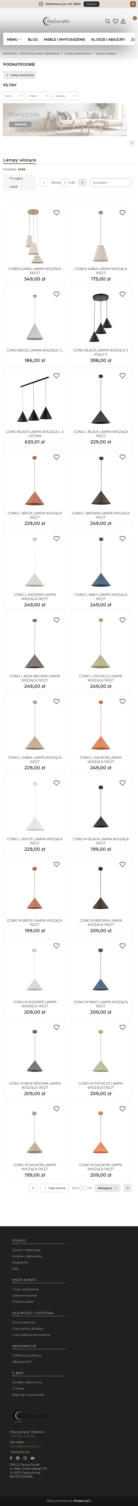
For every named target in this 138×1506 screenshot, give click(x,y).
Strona (56, 182)
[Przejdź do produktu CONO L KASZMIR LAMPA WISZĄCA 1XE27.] (35, 562)
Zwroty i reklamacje (26, 1250)
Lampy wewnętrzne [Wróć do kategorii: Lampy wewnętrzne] (20, 75)
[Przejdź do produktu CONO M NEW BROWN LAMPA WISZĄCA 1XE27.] (35, 1051)
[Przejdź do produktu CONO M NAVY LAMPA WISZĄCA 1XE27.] (101, 969)
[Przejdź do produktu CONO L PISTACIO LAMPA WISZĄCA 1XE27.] (101, 644)
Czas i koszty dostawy (28, 1328)
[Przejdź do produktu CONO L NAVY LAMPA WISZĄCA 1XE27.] (101, 562)
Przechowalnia (22, 1302)
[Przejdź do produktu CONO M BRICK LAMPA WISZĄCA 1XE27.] (35, 888)
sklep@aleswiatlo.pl (25, 1446)
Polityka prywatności (27, 1355)
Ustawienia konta (24, 1295)
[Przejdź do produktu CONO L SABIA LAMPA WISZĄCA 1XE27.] (35, 725)
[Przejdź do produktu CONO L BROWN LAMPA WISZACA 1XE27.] (101, 481)
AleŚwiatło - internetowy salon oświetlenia (31, 53)
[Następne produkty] (107, 1188)
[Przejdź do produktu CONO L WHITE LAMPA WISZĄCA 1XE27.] (35, 806)
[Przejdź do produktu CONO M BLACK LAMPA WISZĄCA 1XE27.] (101, 806)
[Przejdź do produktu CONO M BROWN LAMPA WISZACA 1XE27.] (101, 888)
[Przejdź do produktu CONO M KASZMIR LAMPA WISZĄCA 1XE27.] (35, 969)
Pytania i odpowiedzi (27, 1256)
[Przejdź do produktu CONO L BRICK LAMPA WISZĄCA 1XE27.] (35, 481)
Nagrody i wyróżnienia (28, 1395)
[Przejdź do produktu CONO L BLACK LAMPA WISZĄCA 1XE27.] (101, 399)
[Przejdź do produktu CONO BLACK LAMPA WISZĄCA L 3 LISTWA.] (35, 399)
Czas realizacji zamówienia (31, 1335)
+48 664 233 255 (22, 1436)
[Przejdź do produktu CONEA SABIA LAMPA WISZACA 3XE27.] (35, 236)
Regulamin (20, 1262)
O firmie (18, 1388)
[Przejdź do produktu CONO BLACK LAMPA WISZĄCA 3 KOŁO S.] (101, 318)
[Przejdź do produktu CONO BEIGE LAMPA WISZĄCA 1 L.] (35, 318)
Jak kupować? (22, 1362)
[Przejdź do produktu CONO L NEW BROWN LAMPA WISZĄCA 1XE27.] (35, 644)
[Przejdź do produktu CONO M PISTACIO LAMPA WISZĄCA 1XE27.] (101, 1051)
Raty (15, 1269)
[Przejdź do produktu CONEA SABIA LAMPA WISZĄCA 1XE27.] (101, 236)
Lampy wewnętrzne (77, 53)
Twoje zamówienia (25, 1289)
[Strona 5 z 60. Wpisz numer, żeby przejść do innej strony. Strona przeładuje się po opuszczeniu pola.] (64, 182)
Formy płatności (23, 1322)
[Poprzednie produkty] (54, 1188)
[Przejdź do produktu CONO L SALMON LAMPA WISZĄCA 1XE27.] (101, 725)
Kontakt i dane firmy (27, 1382)
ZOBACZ (91, 4)
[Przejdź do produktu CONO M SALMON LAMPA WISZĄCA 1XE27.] (35, 1132)
